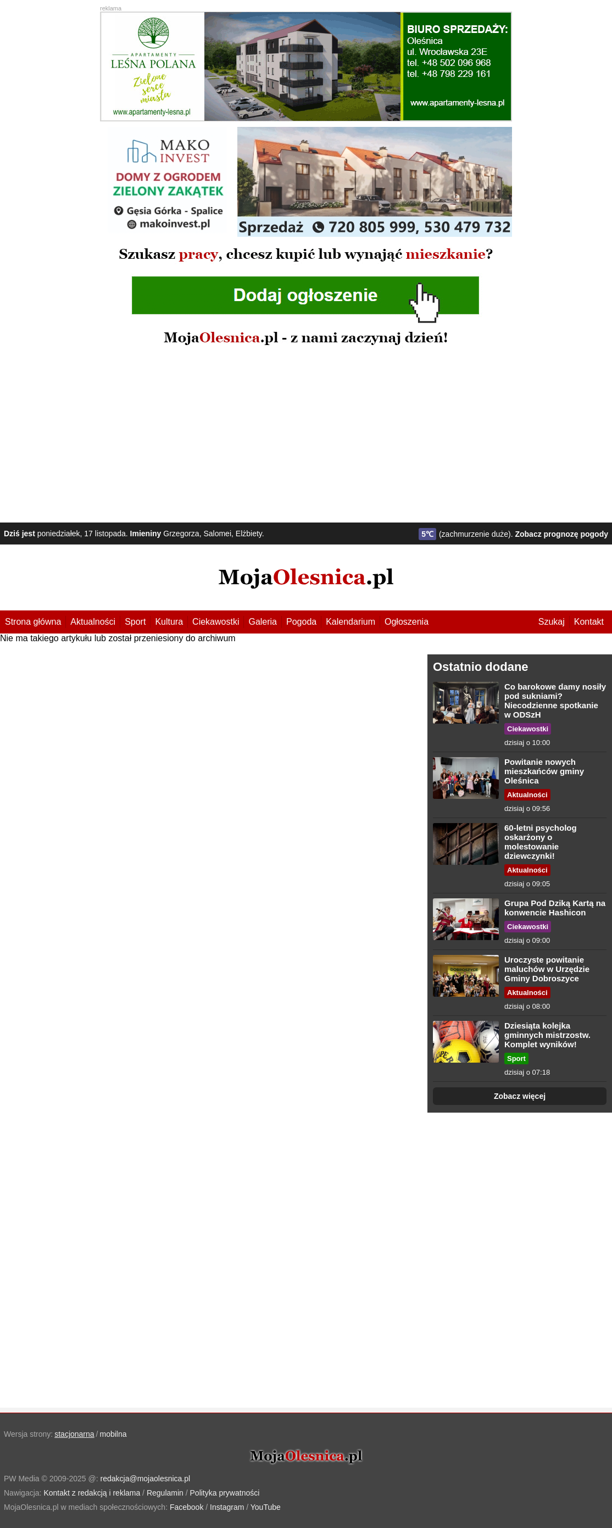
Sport (135, 621)
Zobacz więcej (520, 1096)
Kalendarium (350, 621)
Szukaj (551, 621)
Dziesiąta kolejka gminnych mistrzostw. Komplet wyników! (547, 1035)
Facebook (186, 1507)
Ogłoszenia (407, 621)
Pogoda (301, 621)
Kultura (169, 621)
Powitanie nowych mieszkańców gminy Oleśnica (544, 771)
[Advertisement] (306, 435)
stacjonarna (74, 1434)
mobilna (113, 1434)
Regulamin (165, 1492)
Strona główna (33, 621)
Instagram (227, 1507)
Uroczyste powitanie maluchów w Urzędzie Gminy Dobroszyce (546, 969)
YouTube (266, 1507)
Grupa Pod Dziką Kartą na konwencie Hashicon (554, 907)
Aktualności (92, 621)
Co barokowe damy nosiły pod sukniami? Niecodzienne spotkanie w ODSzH (555, 700)
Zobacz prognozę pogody (561, 534)
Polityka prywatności (225, 1492)
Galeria (262, 621)
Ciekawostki (215, 621)
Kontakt (589, 621)
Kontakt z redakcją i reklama (91, 1492)
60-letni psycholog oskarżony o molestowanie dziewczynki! (540, 841)
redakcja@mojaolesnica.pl (146, 1478)
